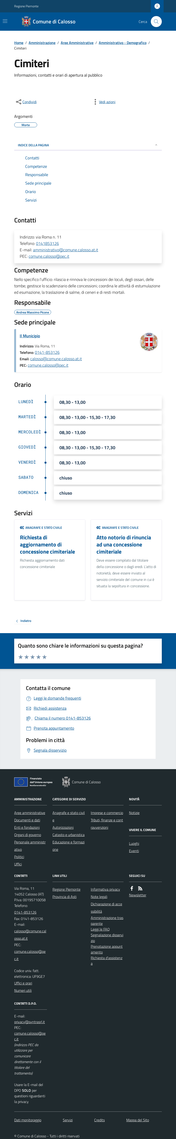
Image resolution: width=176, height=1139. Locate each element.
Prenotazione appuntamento (107, 949)
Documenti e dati (27, 820)
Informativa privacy (105, 889)
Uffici (18, 864)
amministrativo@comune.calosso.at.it (65, 250)
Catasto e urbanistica (68, 834)
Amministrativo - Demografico (122, 42)
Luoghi (134, 843)
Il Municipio (30, 336)
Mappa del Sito (137, 1120)
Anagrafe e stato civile (41, 527)
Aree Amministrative (77, 42)
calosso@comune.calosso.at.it (56, 359)
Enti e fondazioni (27, 827)
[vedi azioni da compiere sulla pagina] (103, 101)
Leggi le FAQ (100, 929)
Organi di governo (27, 834)
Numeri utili (23, 990)
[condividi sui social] (26, 101)
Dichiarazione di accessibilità (106, 907)
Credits (99, 1120)
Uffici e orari (23, 983)
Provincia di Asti (64, 896)
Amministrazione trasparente (107, 920)
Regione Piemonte (26, 6)
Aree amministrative (29, 812)
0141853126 (47, 243)
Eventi (134, 851)
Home (18, 42)
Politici (19, 856)
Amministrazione (42, 42)
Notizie (134, 812)
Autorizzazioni (63, 827)
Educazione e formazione (68, 845)
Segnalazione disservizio (107, 937)
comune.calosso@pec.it (49, 256)
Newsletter (137, 895)
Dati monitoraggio (27, 1120)
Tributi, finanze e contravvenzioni (107, 823)
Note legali (99, 896)
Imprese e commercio (107, 812)
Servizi (68, 1120)
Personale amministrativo (30, 845)
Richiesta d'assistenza (106, 960)
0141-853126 (47, 352)
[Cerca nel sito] (154, 21)
